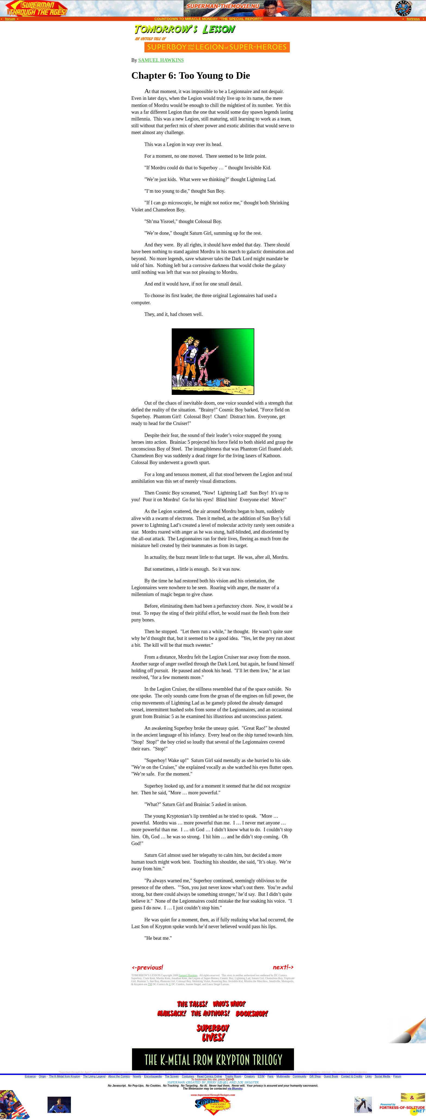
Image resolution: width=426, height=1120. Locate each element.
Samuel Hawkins (188, 975)
